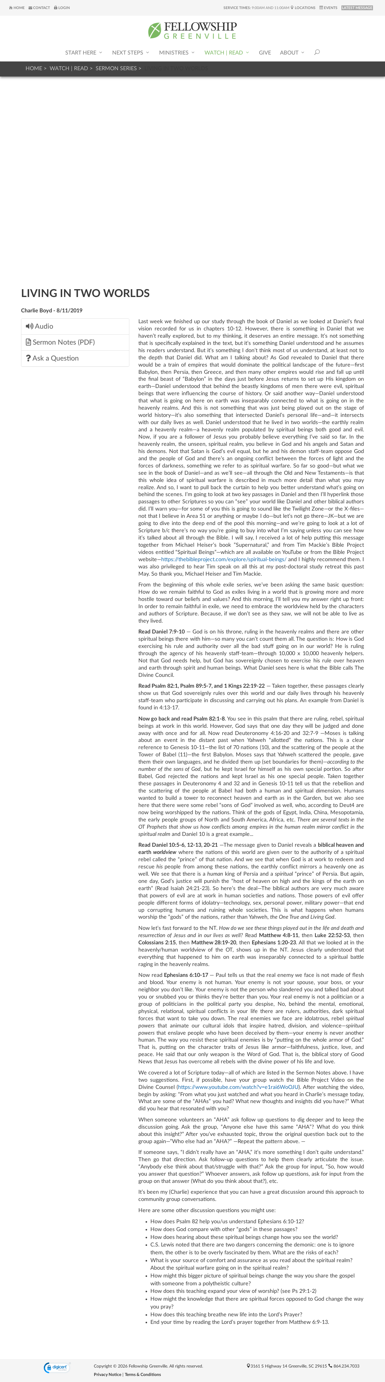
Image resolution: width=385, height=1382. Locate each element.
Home (17, 8)
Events (328, 8)
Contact (39, 8)
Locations (303, 8)
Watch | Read (227, 53)
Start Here (84, 53)
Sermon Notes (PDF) (60, 342)
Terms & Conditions (143, 1375)
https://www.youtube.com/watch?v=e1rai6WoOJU (238, 1087)
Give (265, 53)
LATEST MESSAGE (357, 8)
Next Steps (131, 53)
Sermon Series (116, 68)
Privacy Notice (107, 1375)
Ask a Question (52, 358)
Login (62, 8)
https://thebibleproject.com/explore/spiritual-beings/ (224, 559)
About (292, 53)
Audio (39, 326)
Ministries (177, 53)
